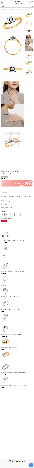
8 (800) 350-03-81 (17, 3)
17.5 (12, 214)
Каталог (6, 9)
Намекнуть (11, 218)
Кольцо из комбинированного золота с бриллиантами (18, 9)
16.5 (6, 214)
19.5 (22, 214)
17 (9, 214)
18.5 (19, 214)
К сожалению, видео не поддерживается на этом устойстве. (9, 155)
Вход (32, 1)
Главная (2, 9)
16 (2, 214)
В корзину (4, 221)
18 (15, 214)
